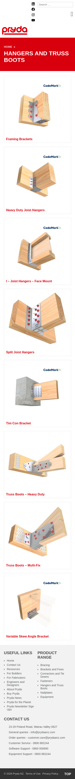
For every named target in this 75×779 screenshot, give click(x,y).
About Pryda (14, 689)
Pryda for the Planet (19, 702)
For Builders (14, 673)
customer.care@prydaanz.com (46, 737)
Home (8, 46)
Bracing (45, 665)
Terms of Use (33, 773)
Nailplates (46, 692)
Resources (13, 669)
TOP (67, 774)
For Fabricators (16, 677)
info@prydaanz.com (43, 732)
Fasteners (46, 681)
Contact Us (13, 664)
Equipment (47, 696)
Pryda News (14, 697)
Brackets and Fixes (52, 669)
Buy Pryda (13, 693)
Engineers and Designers (15, 683)
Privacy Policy (50, 773)
